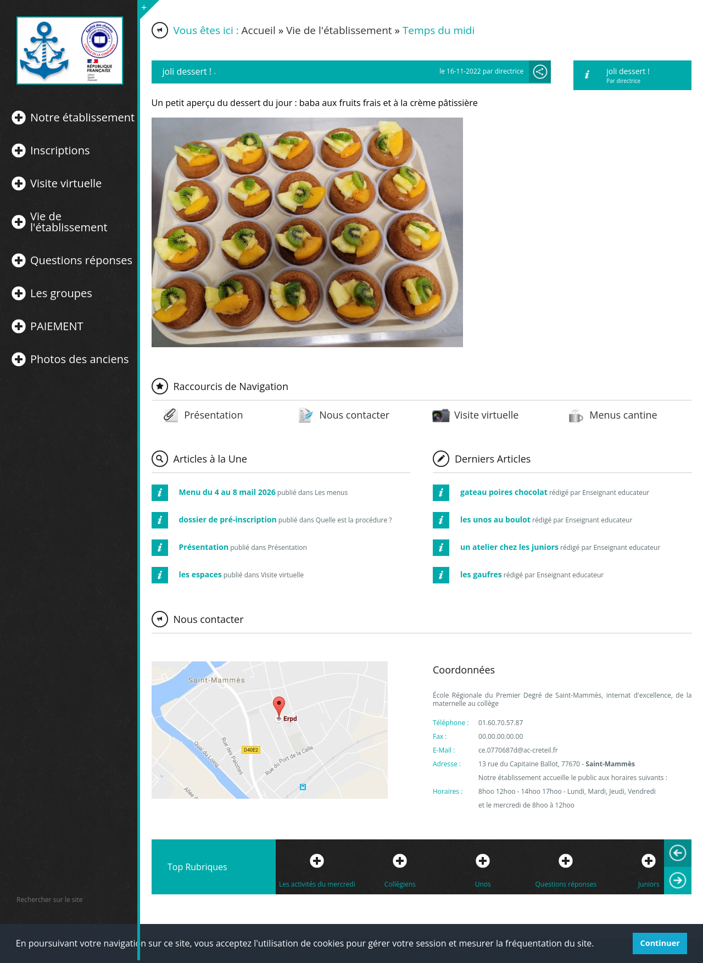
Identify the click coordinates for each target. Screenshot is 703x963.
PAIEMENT (56, 326)
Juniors (649, 884)
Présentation (213, 414)
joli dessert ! (627, 71)
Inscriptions (60, 150)
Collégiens (400, 884)
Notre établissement (82, 117)
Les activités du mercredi (317, 884)
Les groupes (61, 293)
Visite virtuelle (66, 183)
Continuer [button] (660, 943)
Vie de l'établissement (69, 222)
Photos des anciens (79, 359)
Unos (483, 884)
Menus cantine (623, 414)
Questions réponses (81, 260)
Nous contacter (354, 414)
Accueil (259, 30)
